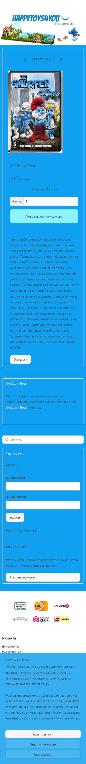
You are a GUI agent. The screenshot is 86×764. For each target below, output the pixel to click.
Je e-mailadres (15, 477)
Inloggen (15, 517)
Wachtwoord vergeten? (21, 530)
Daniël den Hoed (17, 407)
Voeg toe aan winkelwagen (44, 216)
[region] (43, 694)
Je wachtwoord (16, 496)
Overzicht (20, 359)
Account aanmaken (23, 577)
